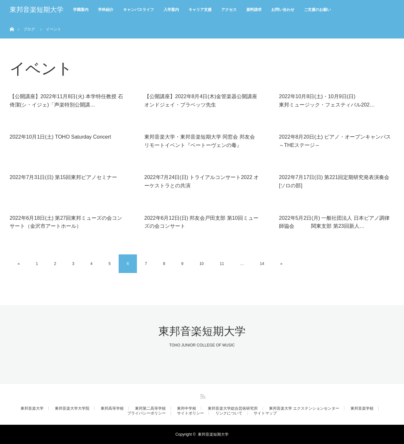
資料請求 (254, 9)
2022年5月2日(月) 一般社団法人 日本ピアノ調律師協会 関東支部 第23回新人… (334, 222)
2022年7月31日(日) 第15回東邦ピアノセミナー (63, 177)
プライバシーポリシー (146, 413)
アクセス (229, 9)
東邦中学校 (186, 408)
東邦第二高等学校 (150, 408)
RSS (202, 395)
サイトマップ (265, 413)
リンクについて (228, 413)
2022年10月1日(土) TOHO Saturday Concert (60, 137)
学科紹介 (106, 9)
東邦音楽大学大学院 (72, 408)
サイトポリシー (190, 413)
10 (201, 263)
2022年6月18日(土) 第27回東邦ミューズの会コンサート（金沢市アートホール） (66, 222)
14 (262, 263)
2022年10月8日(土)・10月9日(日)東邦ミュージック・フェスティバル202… (327, 100)
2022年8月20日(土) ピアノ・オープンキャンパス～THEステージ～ (335, 141)
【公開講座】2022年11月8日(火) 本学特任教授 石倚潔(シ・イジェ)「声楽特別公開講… (66, 100)
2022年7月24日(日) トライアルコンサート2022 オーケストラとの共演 (201, 181)
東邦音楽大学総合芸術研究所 (233, 408)
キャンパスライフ (138, 9)
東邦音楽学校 (362, 408)
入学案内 (171, 9)
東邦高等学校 (112, 408)
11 (222, 263)
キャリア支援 (200, 9)
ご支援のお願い (317, 9)
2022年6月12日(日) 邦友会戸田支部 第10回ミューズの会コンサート (201, 222)
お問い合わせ (282, 9)
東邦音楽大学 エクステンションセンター (304, 408)
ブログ (29, 29)
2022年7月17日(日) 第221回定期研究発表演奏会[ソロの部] (334, 181)
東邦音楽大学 (32, 408)
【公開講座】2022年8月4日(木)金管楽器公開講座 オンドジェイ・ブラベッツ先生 (200, 100)
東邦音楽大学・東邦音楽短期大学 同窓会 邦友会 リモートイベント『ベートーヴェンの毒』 (199, 141)
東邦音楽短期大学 (36, 9)
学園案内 (80, 9)
